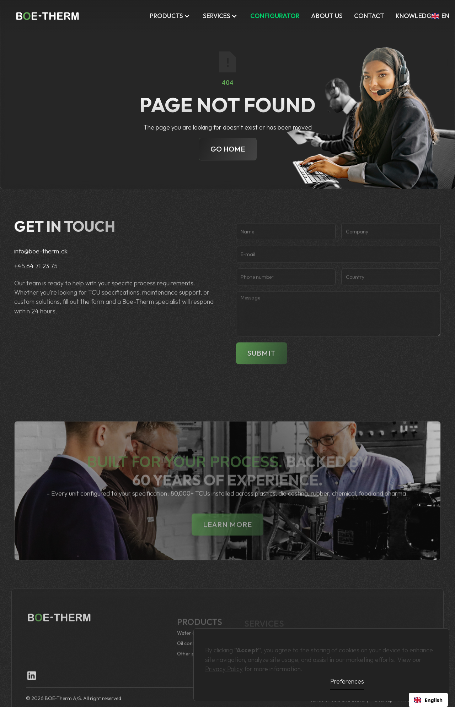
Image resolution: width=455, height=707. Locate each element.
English (428, 700)
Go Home (227, 148)
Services (216, 16)
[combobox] (428, 700)
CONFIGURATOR (275, 16)
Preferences (347, 681)
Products (166, 16)
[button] (170, 16)
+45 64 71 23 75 (36, 266)
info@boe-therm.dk (41, 251)
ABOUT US (327, 16)
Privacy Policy (224, 666)
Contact (369, 16)
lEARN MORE (227, 536)
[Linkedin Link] (31, 681)
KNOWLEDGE (415, 16)
